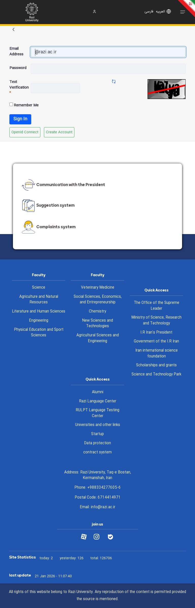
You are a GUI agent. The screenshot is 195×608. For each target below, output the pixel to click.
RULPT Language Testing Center (97, 413)
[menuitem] (24, 132)
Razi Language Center (97, 401)
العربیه (160, 11)
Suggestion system (48, 205)
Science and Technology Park (156, 374)
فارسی (148, 11)
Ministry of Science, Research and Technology (156, 320)
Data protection (97, 443)
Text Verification (19, 87)
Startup (97, 434)
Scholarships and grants (156, 365)
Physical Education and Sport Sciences (38, 332)
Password (17, 68)
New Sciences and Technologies (97, 323)
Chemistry (97, 311)
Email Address (16, 51)
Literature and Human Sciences (38, 311)
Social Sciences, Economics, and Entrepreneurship (98, 299)
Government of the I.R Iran (156, 341)
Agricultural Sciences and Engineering (97, 338)
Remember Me (24, 105)
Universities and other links (97, 425)
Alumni (97, 392)
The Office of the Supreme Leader (156, 305)
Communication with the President (63, 185)
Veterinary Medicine (97, 287)
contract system (97, 452)
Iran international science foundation (156, 353)
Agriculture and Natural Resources (38, 299)
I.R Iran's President (156, 332)
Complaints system (48, 227)
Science (38, 287)
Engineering (38, 320)
